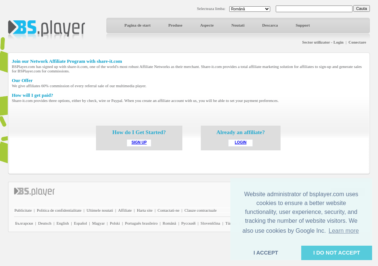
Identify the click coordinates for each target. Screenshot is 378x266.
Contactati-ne (168, 210)
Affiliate (125, 210)
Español (80, 223)
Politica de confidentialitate (59, 210)
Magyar (98, 223)
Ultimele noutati (99, 210)
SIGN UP (139, 142)
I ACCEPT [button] (266, 253)
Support (303, 25)
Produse (175, 25)
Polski (115, 223)
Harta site (144, 210)
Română (169, 223)
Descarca (270, 25)
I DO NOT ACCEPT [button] (336, 253)
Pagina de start (137, 25)
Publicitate (23, 210)
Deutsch (44, 223)
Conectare (357, 42)
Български (24, 223)
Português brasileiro (141, 223)
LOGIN (241, 142)
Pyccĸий (188, 223)
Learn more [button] (344, 231)
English (62, 223)
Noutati (237, 25)
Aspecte (207, 25)
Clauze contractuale (201, 210)
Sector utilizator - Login (322, 42)
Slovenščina (210, 223)
